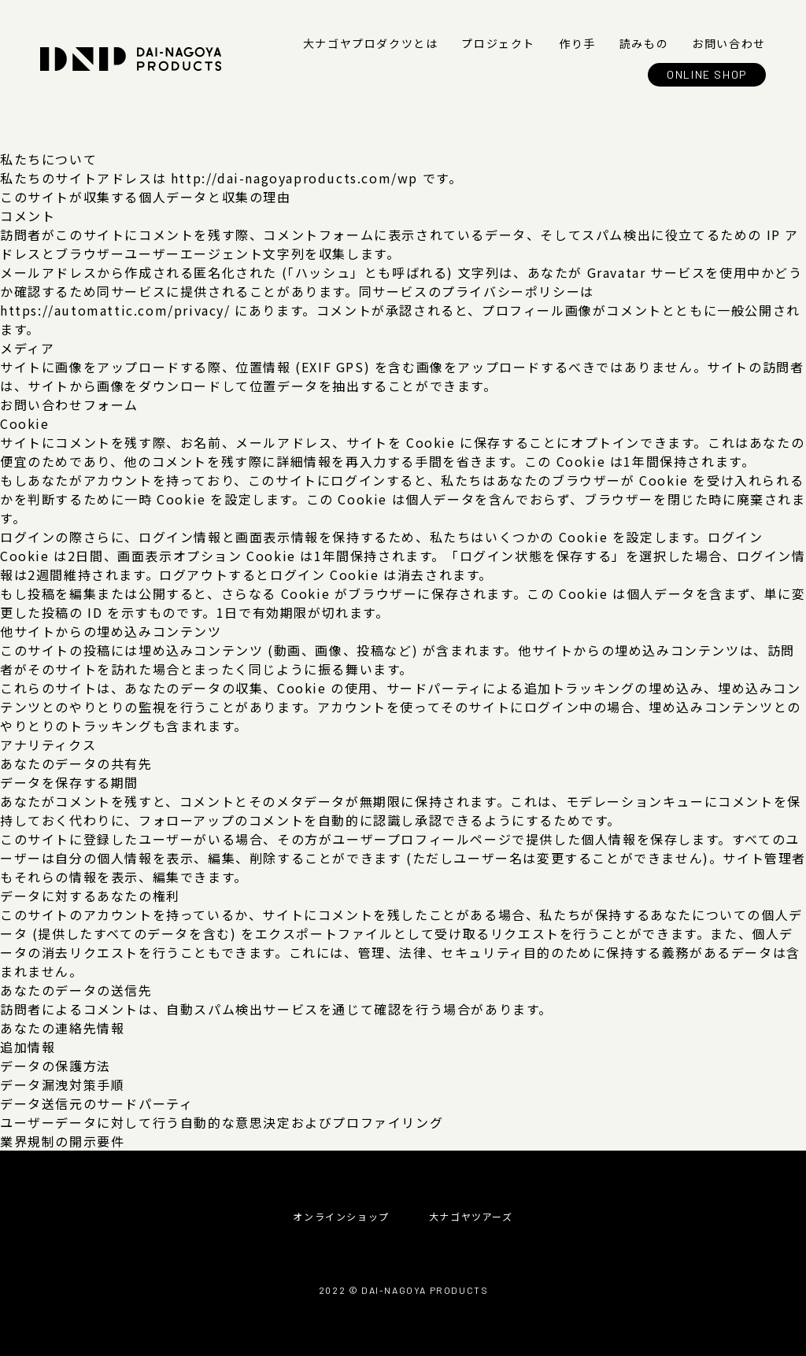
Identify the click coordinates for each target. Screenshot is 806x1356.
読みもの (643, 43)
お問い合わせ (729, 43)
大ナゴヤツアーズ (471, 1216)
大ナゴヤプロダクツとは (370, 43)
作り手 (577, 43)
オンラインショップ (341, 1216)
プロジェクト (498, 43)
